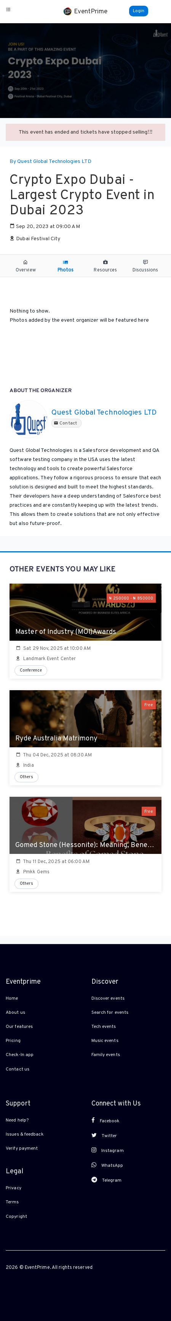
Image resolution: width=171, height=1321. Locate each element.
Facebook (105, 1120)
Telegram (106, 1180)
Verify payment (22, 1149)
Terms (12, 1202)
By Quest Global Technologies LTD (50, 161)
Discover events (108, 999)
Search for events (110, 1013)
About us (15, 1013)
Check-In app (20, 1055)
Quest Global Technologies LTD (104, 413)
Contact (66, 423)
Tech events (103, 1027)
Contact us (17, 1069)
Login (139, 11)
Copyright (16, 1217)
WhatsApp (107, 1165)
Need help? (17, 1120)
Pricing (13, 1041)
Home (12, 999)
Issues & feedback (24, 1134)
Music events (104, 1041)
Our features (19, 1027)
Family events (105, 1055)
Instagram (107, 1150)
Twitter (104, 1135)
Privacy (13, 1188)
